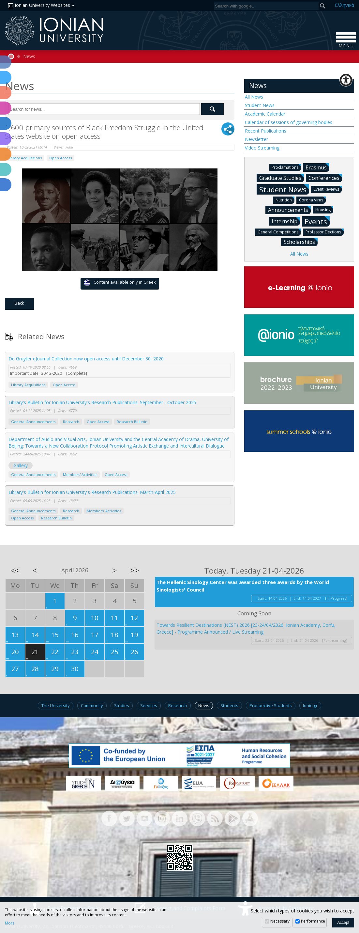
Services (148, 705)
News (29, 56)
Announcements (289, 209)
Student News (260, 105)
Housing (324, 209)
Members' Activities (80, 474)
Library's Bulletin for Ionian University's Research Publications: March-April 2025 (92, 492)
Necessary (280, 921)
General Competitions (279, 232)
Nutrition (285, 200)
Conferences (325, 178)
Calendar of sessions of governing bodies (288, 122)
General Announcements (33, 421)
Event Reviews (328, 189)
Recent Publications (265, 131)
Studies (121, 705)
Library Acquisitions (24, 157)
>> (134, 570)
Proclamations (286, 167)
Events (317, 221)
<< (15, 570)
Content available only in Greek (120, 282)
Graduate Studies (281, 178)
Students (229, 705)
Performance (313, 921)
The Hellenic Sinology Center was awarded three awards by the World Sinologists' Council (243, 586)
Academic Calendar (265, 114)
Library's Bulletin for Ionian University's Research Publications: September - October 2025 (102, 402)
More (10, 923)
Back (19, 303)
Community (92, 705)
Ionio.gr (310, 705)
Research (71, 421)
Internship (286, 221)
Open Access (60, 157)
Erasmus (317, 167)
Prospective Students (270, 705)
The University (55, 705)
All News (254, 97)
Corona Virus (312, 200)
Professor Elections (325, 232)
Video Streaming (262, 148)
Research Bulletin (132, 421)
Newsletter (256, 139)
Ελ (344, 5)
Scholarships (301, 241)
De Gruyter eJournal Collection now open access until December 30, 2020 (86, 359)
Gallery (20, 465)
